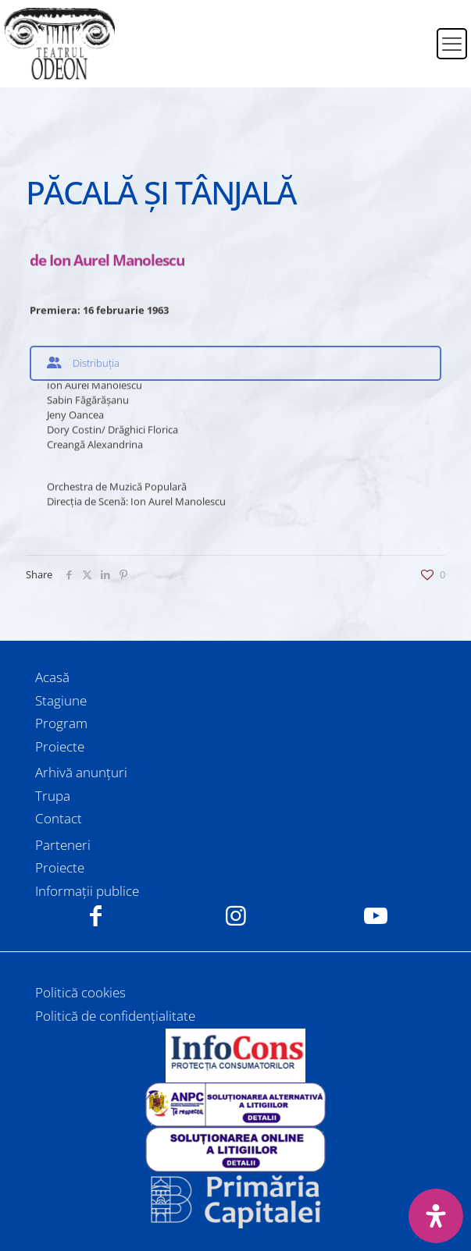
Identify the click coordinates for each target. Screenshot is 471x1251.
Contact (58, 818)
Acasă (52, 677)
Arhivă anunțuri (81, 772)
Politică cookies (80, 992)
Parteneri (63, 845)
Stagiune (61, 700)
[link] (236, 1055)
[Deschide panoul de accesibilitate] (436, 1216)
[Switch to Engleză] (415, 53)
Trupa (52, 796)
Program (61, 723)
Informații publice (87, 891)
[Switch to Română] (415, 34)
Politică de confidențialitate (115, 1016)
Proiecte (59, 746)
